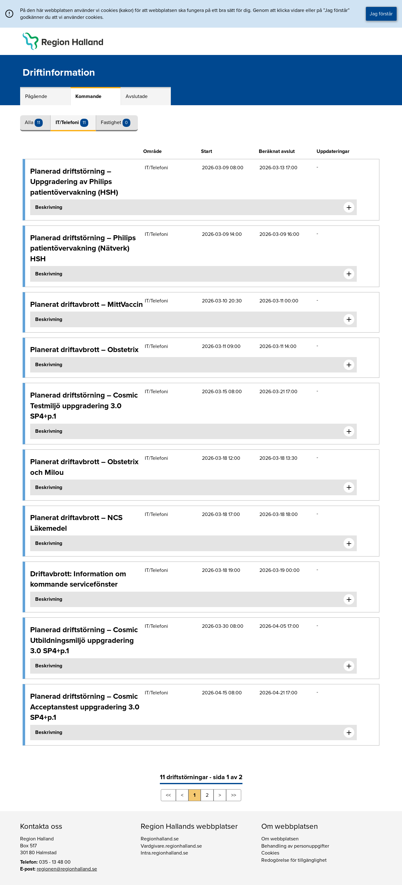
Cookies (270, 853)
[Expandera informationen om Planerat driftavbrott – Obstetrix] (349, 365)
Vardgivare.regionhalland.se (171, 846)
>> (233, 795)
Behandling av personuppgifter (295, 846)
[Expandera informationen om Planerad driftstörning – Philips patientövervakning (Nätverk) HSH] (349, 274)
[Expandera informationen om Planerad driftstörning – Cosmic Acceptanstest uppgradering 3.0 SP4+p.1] (349, 732)
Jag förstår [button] (381, 14)
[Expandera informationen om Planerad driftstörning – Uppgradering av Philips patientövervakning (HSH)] (349, 207)
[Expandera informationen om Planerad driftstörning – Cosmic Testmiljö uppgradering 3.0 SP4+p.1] (349, 431)
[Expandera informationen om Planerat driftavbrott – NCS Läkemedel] (349, 543)
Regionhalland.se (160, 839)
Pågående (36, 96)
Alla (30, 122)
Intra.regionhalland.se (164, 853)
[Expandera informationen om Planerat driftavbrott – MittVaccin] (349, 319)
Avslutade (137, 96)
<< (168, 795)
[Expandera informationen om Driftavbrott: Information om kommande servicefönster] (349, 599)
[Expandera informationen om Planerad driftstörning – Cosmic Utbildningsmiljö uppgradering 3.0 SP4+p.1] (349, 666)
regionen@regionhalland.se (67, 869)
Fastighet (111, 122)
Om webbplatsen (280, 839)
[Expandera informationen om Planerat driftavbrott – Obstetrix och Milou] (349, 487)
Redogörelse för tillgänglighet (294, 860)
